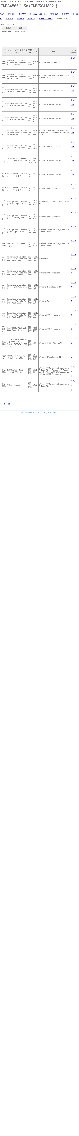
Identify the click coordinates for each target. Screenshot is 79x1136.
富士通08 (9, 18)
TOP (2, 14)
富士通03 (33, 14)
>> (9, 403)
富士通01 (11, 14)
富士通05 (54, 14)
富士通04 (43, 14)
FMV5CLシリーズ (45, 18)
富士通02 (22, 14)
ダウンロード (73, 62)
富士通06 (65, 14)
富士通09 (20, 18)
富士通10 (31, 18)
